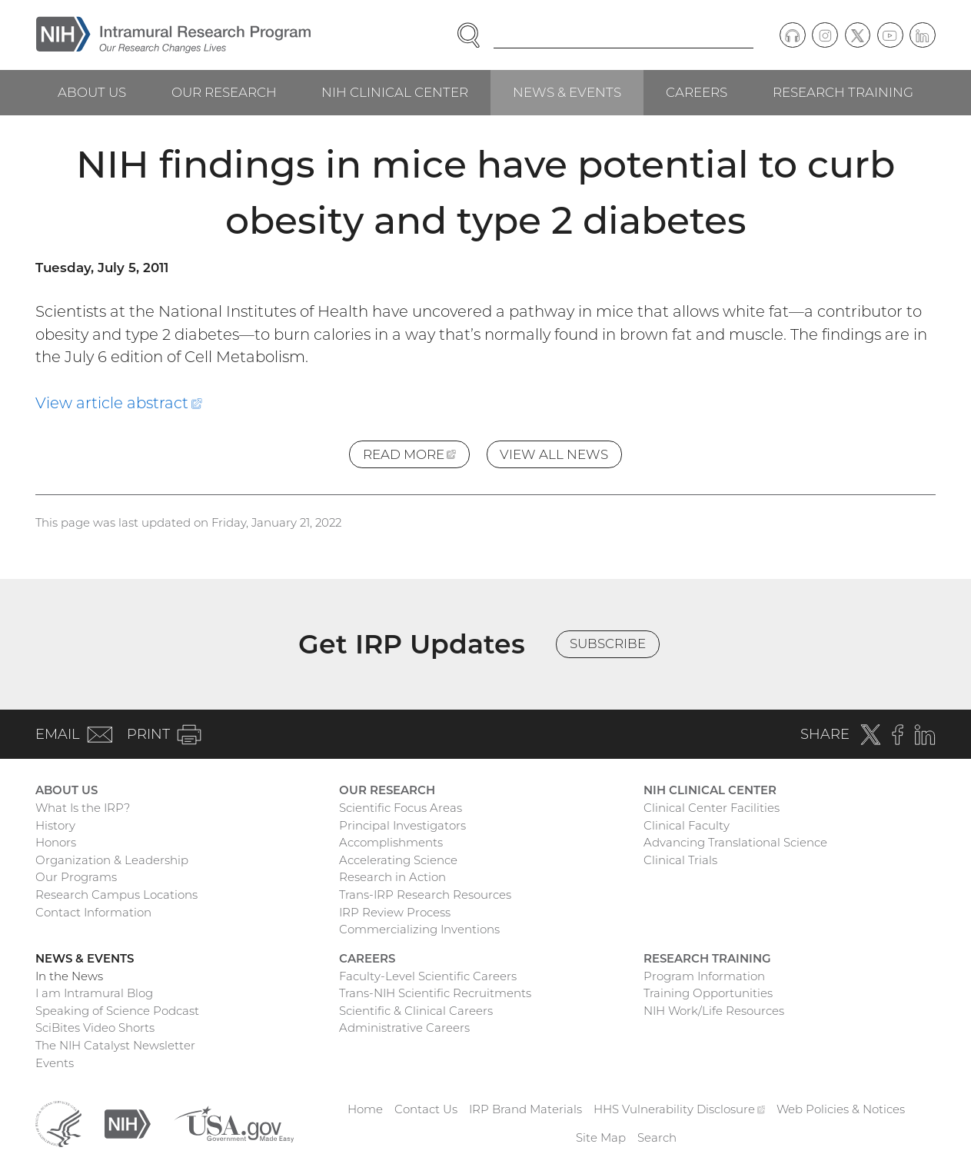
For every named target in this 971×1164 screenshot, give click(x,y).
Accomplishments (391, 842)
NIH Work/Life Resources (713, 1010)
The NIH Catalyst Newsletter (115, 1045)
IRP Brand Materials (525, 1109)
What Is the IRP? (82, 807)
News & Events (567, 92)
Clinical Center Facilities (711, 807)
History (55, 825)
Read (416, 457)
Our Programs (76, 877)
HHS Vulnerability (680, 1109)
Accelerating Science (398, 860)
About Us (92, 92)
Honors (55, 842)
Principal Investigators (402, 825)
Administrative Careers (404, 1027)
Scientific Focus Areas (400, 807)
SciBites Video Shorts (95, 1027)
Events (54, 1063)
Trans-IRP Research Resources (425, 894)
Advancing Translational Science (735, 842)
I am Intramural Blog (94, 993)
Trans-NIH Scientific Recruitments (435, 993)
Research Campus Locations (116, 894)
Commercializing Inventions (419, 929)
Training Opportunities (708, 993)
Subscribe (608, 643)
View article (118, 403)
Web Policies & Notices (840, 1109)
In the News (69, 976)
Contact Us (425, 1109)
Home (365, 1109)
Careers (696, 92)
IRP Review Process (395, 912)
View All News (554, 454)
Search (657, 1137)
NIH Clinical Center (394, 92)
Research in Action (392, 877)
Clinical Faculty (686, 825)
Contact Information (93, 912)
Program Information (704, 976)
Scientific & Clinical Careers (416, 1010)
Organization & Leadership (111, 860)
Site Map (601, 1137)
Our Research (224, 92)
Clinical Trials (680, 860)
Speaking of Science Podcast (117, 1010)
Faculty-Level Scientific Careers (428, 976)
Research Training (843, 92)
